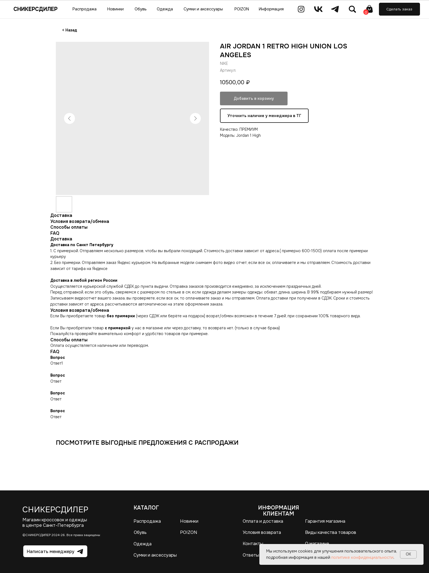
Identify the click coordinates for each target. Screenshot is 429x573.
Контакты (253, 543)
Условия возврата (262, 532)
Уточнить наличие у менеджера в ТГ (264, 115)
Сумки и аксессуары (155, 555)
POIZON (188, 532)
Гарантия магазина (325, 521)
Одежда (143, 544)
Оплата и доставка (263, 521)
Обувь (140, 532)
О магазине (317, 543)
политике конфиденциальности (362, 557)
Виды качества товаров (330, 532)
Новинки (189, 521)
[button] (399, 9)
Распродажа (147, 521)
